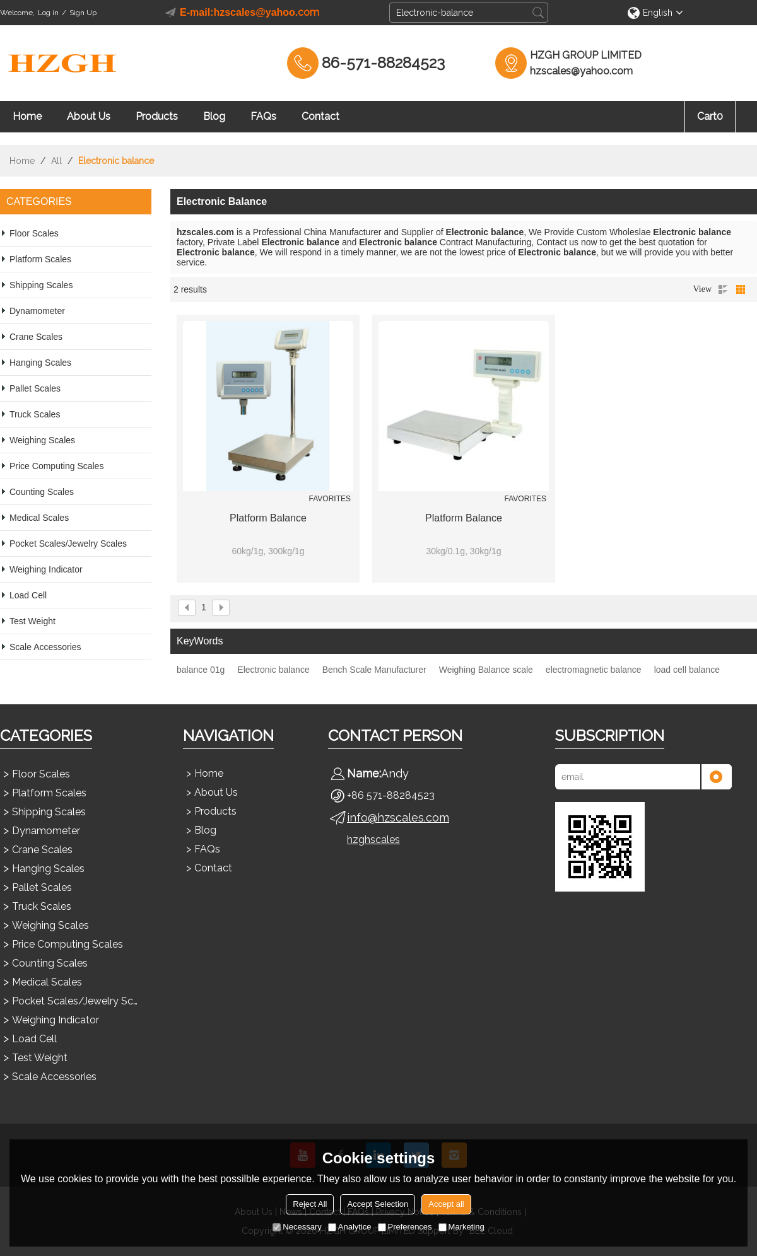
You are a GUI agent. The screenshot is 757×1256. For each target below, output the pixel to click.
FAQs (263, 116)
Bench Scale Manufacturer (374, 670)
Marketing (461, 1226)
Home (27, 116)
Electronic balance (273, 670)
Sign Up (83, 12)
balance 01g (201, 670)
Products (157, 116)
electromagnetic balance (594, 670)
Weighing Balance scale (486, 670)
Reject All (310, 1204)
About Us (88, 116)
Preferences (405, 1226)
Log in (48, 12)
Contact (320, 116)
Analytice (350, 1226)
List (723, 289)
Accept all (446, 1204)
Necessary (297, 1226)
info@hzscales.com (398, 817)
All (56, 161)
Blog (214, 116)
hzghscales (373, 840)
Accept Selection (377, 1204)
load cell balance (687, 670)
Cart (710, 116)
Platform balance (268, 518)
